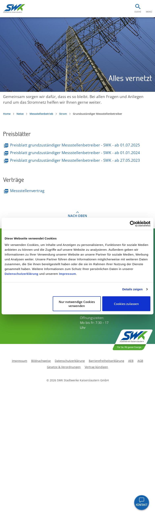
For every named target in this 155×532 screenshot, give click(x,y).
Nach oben (77, 216)
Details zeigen (132, 289)
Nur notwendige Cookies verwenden (77, 304)
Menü (149, 11)
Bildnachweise (41, 361)
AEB (130, 361)
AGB (140, 361)
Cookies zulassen (126, 304)
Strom (63, 114)
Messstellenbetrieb (41, 114)
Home (6, 114)
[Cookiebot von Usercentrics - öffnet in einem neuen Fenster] (132, 224)
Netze (20, 114)
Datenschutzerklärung (21, 273)
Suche (137, 11)
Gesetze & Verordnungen (64, 367)
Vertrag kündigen (96, 367)
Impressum (67, 273)
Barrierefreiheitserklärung (106, 361)
